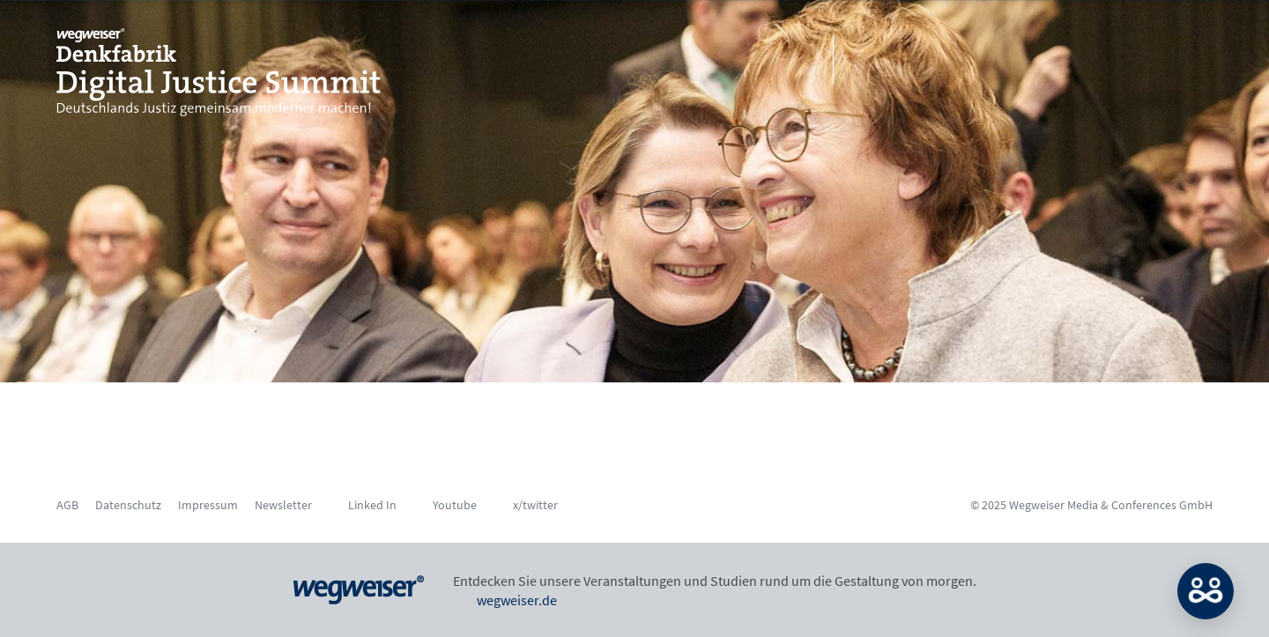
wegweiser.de (505, 600)
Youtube (455, 505)
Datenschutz (128, 505)
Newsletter (283, 505)
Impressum (208, 505)
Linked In (372, 505)
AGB (67, 505)
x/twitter (535, 505)
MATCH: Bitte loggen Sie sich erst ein (1205, 591)
